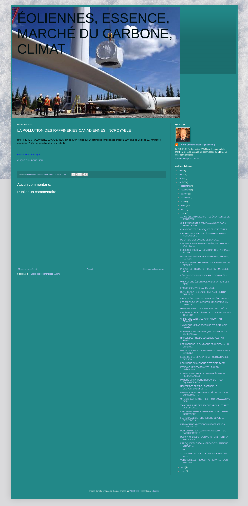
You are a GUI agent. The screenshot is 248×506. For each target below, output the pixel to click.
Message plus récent (27, 269)
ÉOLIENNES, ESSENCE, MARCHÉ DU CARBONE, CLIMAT (95, 33)
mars (183, 471)
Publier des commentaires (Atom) (45, 274)
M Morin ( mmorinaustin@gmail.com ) (197, 145)
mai (183, 213)
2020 (180, 174)
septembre (186, 197)
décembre (185, 186)
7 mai (182, 450)
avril (183, 467)
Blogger (155, 491)
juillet (183, 205)
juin (182, 209)
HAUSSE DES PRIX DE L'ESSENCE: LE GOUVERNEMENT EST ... (198, 387)
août (183, 201)
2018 (180, 182)
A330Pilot (134, 491)
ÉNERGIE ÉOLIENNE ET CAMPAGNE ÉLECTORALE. (205, 298)
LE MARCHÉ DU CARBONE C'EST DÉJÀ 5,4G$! (202, 363)
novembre (185, 190)
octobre (184, 194)
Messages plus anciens (153, 269)
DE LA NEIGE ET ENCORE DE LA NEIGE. (199, 240)
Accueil (90, 269)
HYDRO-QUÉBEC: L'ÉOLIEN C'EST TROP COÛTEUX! (205, 308)
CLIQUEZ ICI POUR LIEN (30, 160)
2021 (180, 170)
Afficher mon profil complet (187, 158)
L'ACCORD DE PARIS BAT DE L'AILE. (197, 288)
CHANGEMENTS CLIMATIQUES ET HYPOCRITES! (203, 229)
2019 (180, 178)
